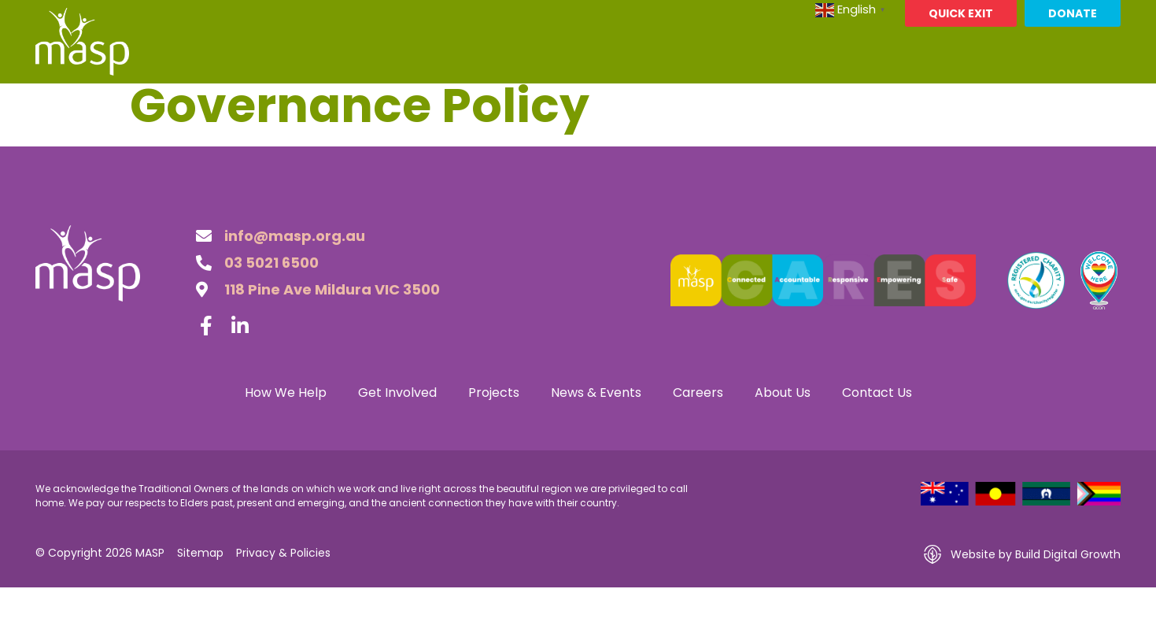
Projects (568, 101)
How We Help (333, 101)
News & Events (684, 101)
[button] (1106, 102)
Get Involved (459, 101)
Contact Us (989, 101)
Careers (791, 101)
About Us (882, 101)
